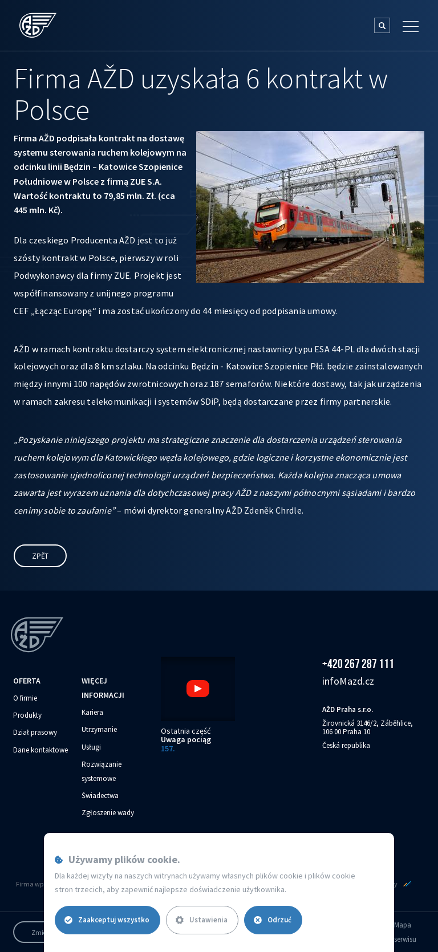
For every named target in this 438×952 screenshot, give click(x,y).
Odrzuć (272, 920)
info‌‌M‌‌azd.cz (348, 680)
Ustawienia (202, 920)
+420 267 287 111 (358, 663)
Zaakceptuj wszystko (106, 920)
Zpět (40, 556)
